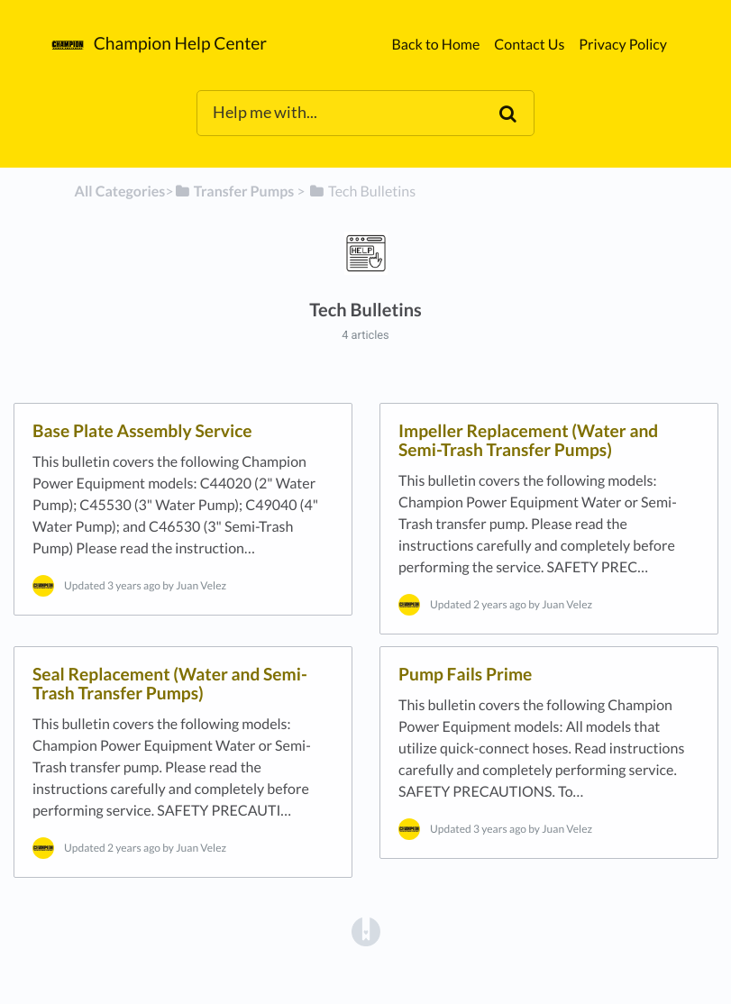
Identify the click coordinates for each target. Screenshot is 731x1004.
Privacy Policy (623, 44)
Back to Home (435, 44)
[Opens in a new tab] (366, 930)
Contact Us (529, 44)
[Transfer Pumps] (234, 191)
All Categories (120, 191)
